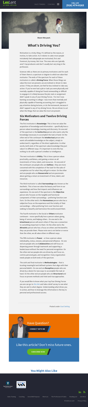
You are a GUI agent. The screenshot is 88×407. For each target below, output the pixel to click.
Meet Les (45, 397)
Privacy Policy (82, 401)
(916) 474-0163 (75, 4)
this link (37, 284)
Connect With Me (37, 329)
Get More (83, 397)
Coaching (51, 4)
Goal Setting (65, 306)
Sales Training (39, 4)
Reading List (73, 397)
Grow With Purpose (34, 397)
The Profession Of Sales (58, 397)
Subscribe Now (38, 352)
